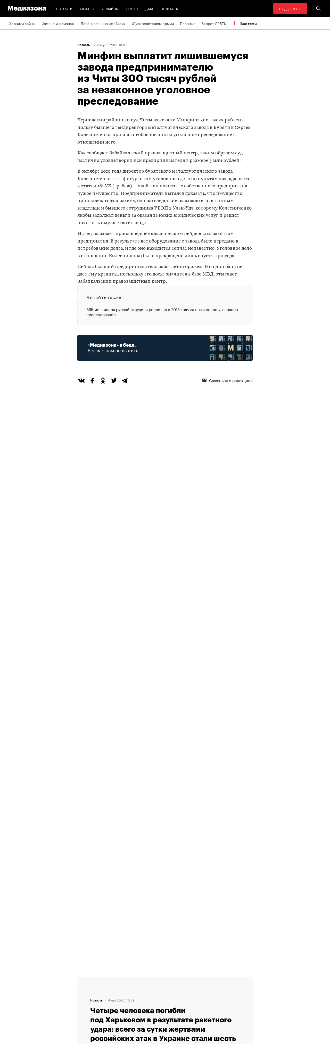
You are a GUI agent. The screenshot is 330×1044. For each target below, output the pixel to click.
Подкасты (170, 8)
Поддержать (290, 8)
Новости (64, 8)
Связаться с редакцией (227, 380)
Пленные (187, 23)
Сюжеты (87, 8)
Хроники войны (22, 23)
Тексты (132, 8)
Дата (149, 8)
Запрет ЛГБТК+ (215, 23)
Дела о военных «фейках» (103, 23)
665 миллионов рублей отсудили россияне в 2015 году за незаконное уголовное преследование (162, 312)
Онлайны (110, 8)
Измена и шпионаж (58, 23)
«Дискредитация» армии (152, 23)
